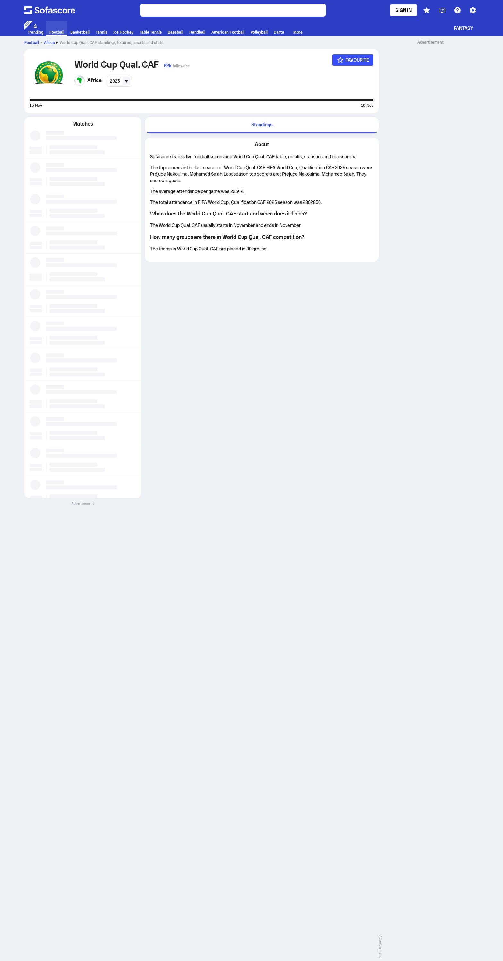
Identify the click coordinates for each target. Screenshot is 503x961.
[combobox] (119, 81)
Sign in (404, 10)
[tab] (262, 125)
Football (31, 42)
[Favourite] (352, 60)
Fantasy (463, 28)
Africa (49, 42)
